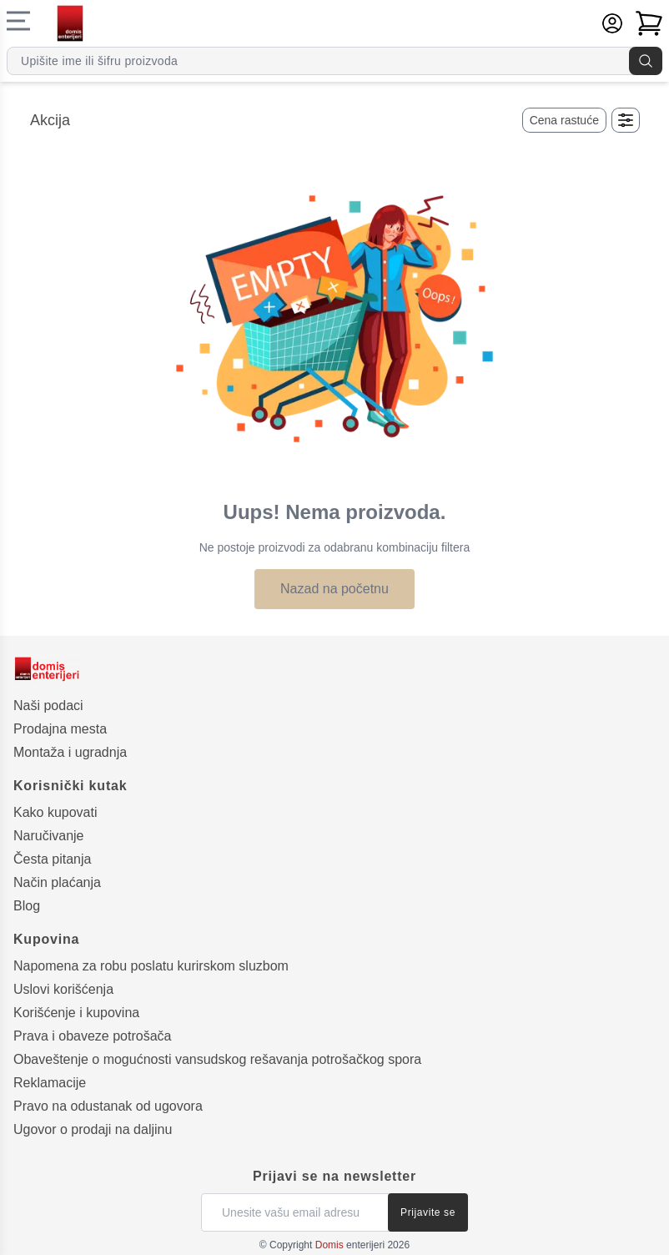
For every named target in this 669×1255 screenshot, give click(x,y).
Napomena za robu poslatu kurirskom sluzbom (151, 966)
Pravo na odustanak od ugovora (108, 1106)
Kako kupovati (55, 812)
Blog (26, 906)
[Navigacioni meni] (18, 21)
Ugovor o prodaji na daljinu (92, 1129)
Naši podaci (48, 705)
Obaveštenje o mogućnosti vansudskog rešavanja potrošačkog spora (217, 1059)
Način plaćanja (57, 882)
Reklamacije (49, 1083)
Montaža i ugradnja (70, 752)
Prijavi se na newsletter (334, 1176)
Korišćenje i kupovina (76, 1013)
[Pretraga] (645, 61)
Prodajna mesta (60, 729)
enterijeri (350, 1245)
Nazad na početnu (334, 589)
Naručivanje (48, 836)
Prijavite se (427, 1212)
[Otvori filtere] (625, 120)
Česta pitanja (52, 859)
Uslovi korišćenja (63, 989)
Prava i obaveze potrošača (92, 1036)
